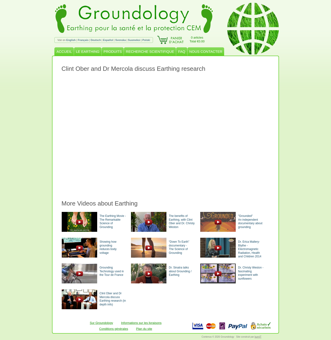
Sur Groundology (101, 323)
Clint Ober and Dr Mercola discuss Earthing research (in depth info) (113, 299)
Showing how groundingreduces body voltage (108, 247)
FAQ (181, 51)
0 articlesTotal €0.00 (197, 39)
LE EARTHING (88, 51)
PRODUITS (113, 51)
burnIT (258, 337)
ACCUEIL (64, 51)
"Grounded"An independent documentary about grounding (250, 221)
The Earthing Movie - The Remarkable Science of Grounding (113, 221)
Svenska (120, 40)
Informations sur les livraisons (141, 323)
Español (108, 40)
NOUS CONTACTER (205, 51)
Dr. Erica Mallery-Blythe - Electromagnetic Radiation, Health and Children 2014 (249, 249)
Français (83, 40)
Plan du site (144, 329)
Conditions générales (113, 329)
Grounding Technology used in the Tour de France (112, 271)
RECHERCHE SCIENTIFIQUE (150, 51)
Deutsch (96, 40)
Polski (146, 40)
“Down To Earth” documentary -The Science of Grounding (179, 247)
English (71, 40)
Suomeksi (134, 40)
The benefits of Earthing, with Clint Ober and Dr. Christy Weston (182, 221)
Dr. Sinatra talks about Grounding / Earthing (180, 271)
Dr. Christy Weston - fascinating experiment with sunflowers (250, 273)
